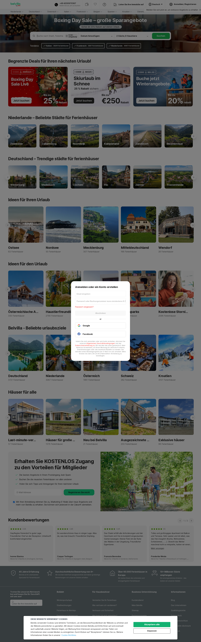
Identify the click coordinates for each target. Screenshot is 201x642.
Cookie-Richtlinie (68, 635)
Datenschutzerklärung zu (85, 345)
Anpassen (152, 631)
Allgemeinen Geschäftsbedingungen (100, 343)
